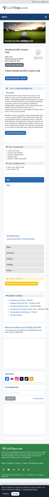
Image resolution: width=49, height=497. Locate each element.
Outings (10, 259)
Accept (15, 494)
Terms (25, 463)
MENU (4, 17)
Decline (6, 494)
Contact (10, 463)
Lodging (10, 264)
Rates (9, 247)
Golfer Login (37, 2)
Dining (9, 270)
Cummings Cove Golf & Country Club (23, 309)
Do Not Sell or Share (36, 463)
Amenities (10, 253)
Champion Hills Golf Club (19, 303)
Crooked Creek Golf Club (19, 306)
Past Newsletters (38, 398)
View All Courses (16, 315)
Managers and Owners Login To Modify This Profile (23, 327)
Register (46, 2)
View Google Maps (13, 239)
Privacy (18, 463)
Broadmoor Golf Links (17, 300)
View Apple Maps (28, 239)
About (4, 463)
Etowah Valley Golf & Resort (20, 312)
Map (8, 180)
